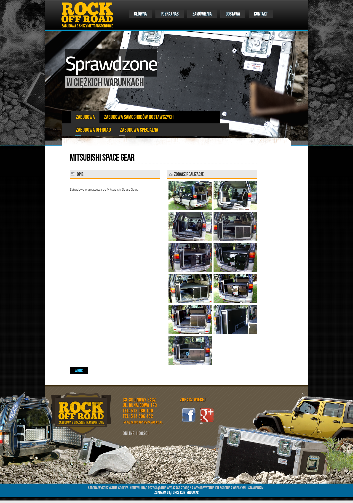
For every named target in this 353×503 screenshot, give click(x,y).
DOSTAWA (233, 13)
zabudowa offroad (93, 130)
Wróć (79, 370)
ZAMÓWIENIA (202, 13)
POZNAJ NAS (170, 13)
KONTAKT (261, 13)
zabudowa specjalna (139, 130)
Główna (140, 13)
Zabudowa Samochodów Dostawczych (139, 117)
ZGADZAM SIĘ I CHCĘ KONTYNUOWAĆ (176, 492)
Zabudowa (85, 117)
